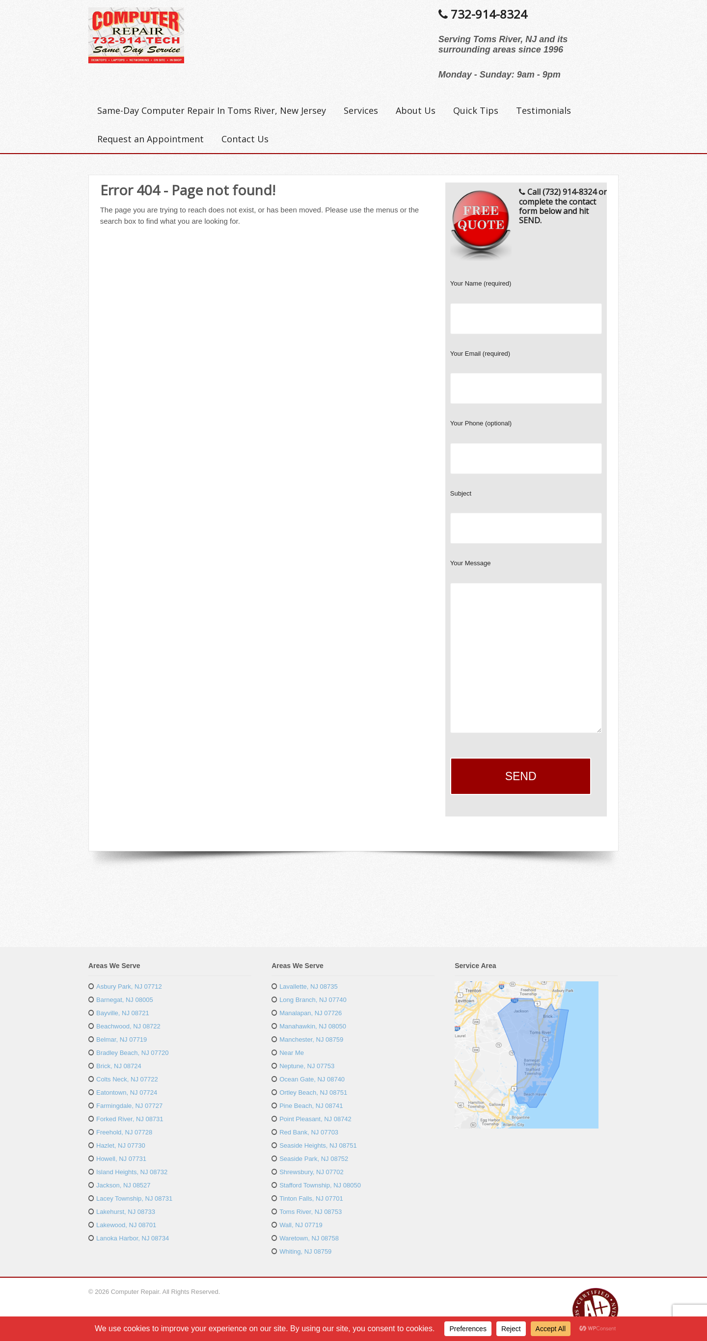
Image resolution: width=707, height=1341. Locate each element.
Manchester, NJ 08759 (311, 1039)
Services (361, 110)
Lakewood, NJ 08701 (126, 1225)
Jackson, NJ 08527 (123, 1185)
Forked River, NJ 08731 (129, 1119)
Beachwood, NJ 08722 (128, 1026)
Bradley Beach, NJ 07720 (132, 1052)
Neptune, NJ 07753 (306, 1066)
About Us (415, 110)
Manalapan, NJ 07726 (310, 1013)
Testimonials (543, 110)
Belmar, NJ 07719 (121, 1039)
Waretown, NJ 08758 (309, 1238)
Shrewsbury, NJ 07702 (311, 1172)
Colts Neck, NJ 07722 (127, 1079)
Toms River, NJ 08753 (310, 1211)
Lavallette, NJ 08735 (308, 986)
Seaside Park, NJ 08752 (313, 1158)
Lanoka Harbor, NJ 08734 (132, 1238)
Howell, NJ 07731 (121, 1158)
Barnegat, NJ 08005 (124, 999)
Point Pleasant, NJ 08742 (315, 1119)
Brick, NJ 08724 (118, 1066)
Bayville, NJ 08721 (122, 1013)
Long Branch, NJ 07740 (313, 999)
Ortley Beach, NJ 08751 (313, 1092)
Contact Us (245, 139)
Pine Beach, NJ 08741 (311, 1105)
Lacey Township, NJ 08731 (134, 1198)
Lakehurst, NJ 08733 (125, 1211)
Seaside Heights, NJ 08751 (318, 1145)
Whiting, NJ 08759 (305, 1251)
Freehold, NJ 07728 (124, 1132)
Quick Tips (475, 110)
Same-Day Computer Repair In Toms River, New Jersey (211, 110)
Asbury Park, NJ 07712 (129, 986)
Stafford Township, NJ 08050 (320, 1185)
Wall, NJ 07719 (301, 1225)
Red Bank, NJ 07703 (308, 1132)
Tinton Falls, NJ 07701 (311, 1198)
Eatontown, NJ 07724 (126, 1092)
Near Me (291, 1052)
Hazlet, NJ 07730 (120, 1145)
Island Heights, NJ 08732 (131, 1172)
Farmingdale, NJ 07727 (129, 1105)
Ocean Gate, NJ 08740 (312, 1079)
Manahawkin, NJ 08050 (312, 1026)
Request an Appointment (150, 139)
